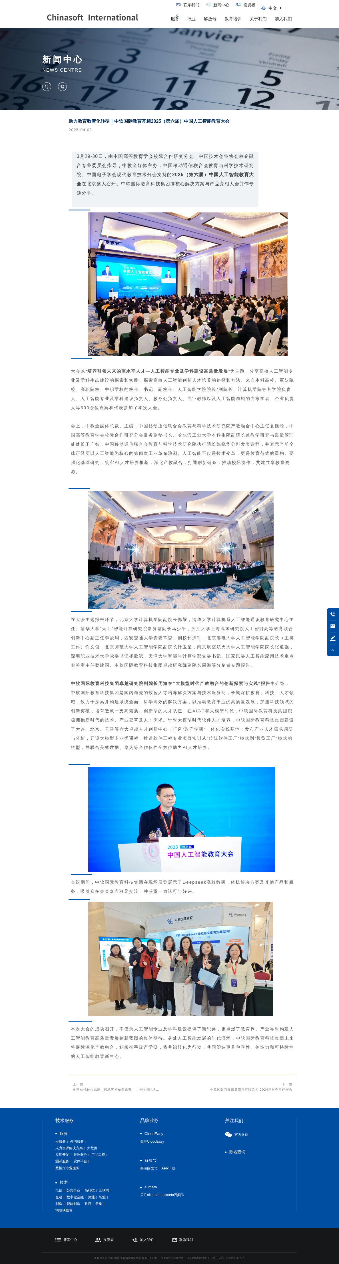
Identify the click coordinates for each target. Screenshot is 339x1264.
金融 (58, 1197)
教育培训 (233, 19)
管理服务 (80, 1155)
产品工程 (98, 1155)
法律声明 (178, 1258)
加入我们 (283, 19)
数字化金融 (75, 1197)
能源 (102, 1197)
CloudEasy (154, 1134)
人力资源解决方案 (69, 1148)
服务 (175, 19)
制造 (58, 1204)
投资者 (246, 5)
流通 (91, 1197)
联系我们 (189, 5)
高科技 (90, 1190)
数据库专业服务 (67, 1168)
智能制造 (73, 1204)
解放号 (210, 19)
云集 (98, 1204)
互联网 (104, 1190)
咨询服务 (77, 1142)
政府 (88, 1204)
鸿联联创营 (64, 1210)
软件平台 (80, 1161)
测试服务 (62, 1161)
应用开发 (62, 1155)
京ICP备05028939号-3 (199, 1258)
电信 (58, 1190)
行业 (191, 19)
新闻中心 (219, 5)
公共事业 (73, 1190)
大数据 (92, 1148)
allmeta (151, 1187)
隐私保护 (166, 1258)
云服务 (60, 1142)
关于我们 (258, 19)
